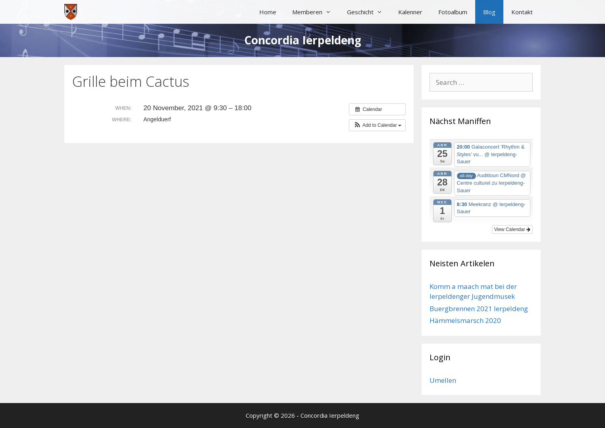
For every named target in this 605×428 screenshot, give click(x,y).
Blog (489, 12)
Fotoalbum (452, 12)
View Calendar (512, 229)
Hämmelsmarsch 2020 (465, 320)
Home (267, 12)
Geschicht (368, 12)
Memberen (315, 12)
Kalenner (410, 12)
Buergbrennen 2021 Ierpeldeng (479, 308)
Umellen (443, 380)
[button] (377, 125)
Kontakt (522, 12)
